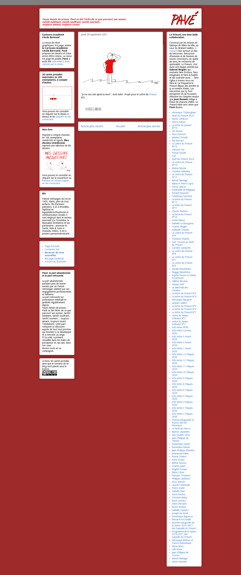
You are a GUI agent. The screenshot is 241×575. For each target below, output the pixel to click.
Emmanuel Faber (180, 453)
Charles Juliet (178, 466)
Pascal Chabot (179, 456)
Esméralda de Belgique (183, 189)
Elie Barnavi (178, 140)
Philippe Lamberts (181, 478)
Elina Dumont (179, 134)
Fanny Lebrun (179, 186)
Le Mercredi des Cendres (180, 289)
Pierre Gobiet (178, 122)
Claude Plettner (180, 211)
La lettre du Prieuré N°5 (184, 293)
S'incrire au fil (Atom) (55, 261)
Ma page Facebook (54, 258)
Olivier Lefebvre (180, 118)
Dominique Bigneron (182, 516)
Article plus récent (92, 126)
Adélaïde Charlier (180, 229)
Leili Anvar (177, 549)
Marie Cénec (178, 472)
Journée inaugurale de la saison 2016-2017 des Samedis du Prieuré (184, 525)
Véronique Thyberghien (184, 112)
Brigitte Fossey (179, 469)
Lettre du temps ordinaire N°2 (180, 317)
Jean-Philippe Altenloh (183, 450)
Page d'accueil (52, 246)
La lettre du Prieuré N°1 (184, 312)
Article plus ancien (149, 126)
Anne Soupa (178, 459)
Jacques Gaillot (179, 303)
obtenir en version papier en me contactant (55, 182)
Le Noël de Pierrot (181, 428)
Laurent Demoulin (181, 485)
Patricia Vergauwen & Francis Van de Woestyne (183, 423)
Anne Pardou (178, 494)
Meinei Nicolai (179, 168)
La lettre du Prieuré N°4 (184, 296)
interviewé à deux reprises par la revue (56, 62)
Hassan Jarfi (178, 284)
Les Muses (177, 131)
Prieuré (152, 94)
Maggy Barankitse (181, 272)
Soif (174, 156)
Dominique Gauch (181, 444)
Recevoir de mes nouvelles (54, 254)
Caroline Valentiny (181, 171)
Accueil (120, 126)
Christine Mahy (179, 497)
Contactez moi (52, 249)
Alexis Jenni (177, 546)
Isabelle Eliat (178, 491)
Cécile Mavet (178, 220)
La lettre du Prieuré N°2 (184, 309)
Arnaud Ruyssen (180, 193)
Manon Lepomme (181, 431)
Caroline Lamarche (181, 248)
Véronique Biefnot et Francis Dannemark (182, 541)
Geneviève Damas (181, 447)
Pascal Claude (179, 152)
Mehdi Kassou (179, 463)
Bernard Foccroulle (181, 519)
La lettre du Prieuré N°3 (184, 306)
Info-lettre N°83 (180, 327)
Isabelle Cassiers (180, 510)
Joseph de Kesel (180, 513)
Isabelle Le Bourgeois (183, 223)
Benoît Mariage (179, 180)
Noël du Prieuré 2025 (183, 115)
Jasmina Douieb (180, 137)
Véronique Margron (182, 299)
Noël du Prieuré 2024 (183, 159)
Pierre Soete (178, 488)
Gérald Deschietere (181, 269)
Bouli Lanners (179, 500)
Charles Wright (179, 226)
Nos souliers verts (181, 435)
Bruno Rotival (179, 507)
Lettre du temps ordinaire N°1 (180, 323)
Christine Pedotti (180, 238)
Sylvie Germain (179, 561)
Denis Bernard (179, 503)
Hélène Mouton (180, 281)
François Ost (178, 149)
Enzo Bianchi (178, 481)
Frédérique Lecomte (182, 196)
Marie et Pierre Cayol (182, 183)
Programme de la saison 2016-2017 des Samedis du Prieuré (184, 534)
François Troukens (181, 475)
